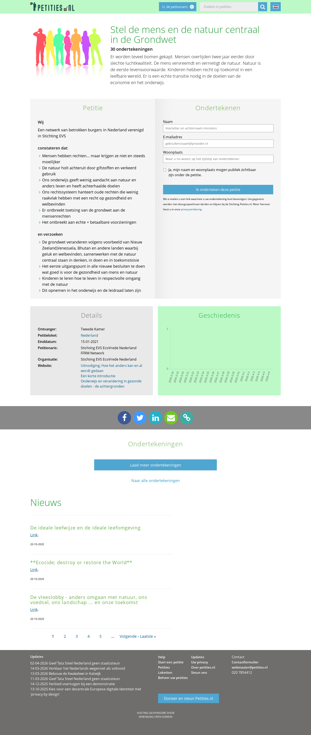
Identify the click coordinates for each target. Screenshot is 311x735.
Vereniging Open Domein (155, 717)
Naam (168, 121)
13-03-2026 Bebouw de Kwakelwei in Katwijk (65, 673)
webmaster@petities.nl (250, 667)
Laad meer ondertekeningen (155, 465)
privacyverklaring (191, 209)
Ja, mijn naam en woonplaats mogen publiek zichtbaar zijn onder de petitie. (212, 172)
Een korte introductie (98, 376)
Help (161, 657)
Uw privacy (199, 662)
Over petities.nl (203, 667)
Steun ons (199, 672)
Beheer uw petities (173, 677)
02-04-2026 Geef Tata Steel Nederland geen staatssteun (75, 663)
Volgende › (129, 636)
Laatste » (148, 636)
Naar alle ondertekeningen (155, 480)
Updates (197, 657)
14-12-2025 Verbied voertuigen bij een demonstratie (72, 684)
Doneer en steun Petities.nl (188, 698)
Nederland (89, 335)
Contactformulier (245, 662)
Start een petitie (171, 662)
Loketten (165, 672)
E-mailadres (172, 137)
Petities (164, 667)
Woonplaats (173, 152)
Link (34, 534)
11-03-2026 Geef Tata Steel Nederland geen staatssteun (75, 678)
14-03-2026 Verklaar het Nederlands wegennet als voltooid (77, 668)
